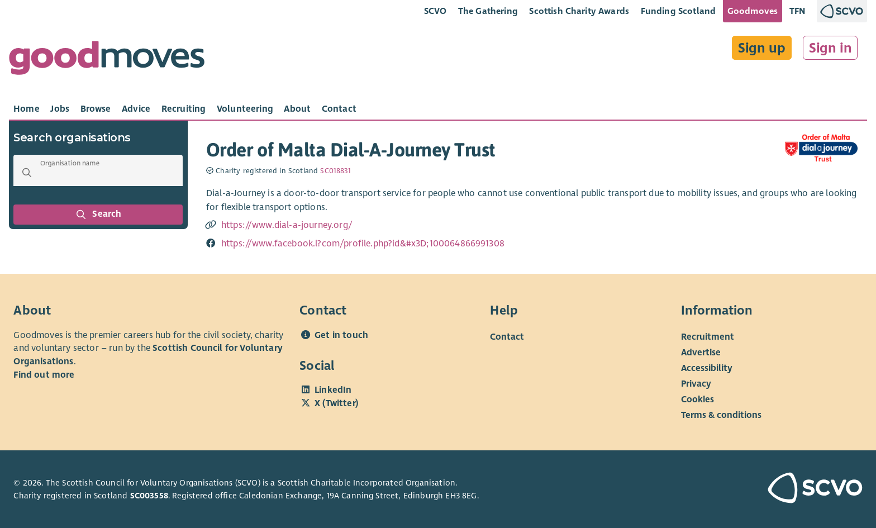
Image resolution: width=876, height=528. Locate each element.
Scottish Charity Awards (579, 11)
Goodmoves (752, 11)
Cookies (697, 399)
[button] (26, 172)
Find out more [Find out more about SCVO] (43, 374)
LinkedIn (333, 390)
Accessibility (706, 367)
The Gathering (488, 11)
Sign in (830, 48)
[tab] (26, 109)
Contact (507, 336)
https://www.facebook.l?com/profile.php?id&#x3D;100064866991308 (362, 243)
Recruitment (707, 336)
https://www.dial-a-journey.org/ (287, 225)
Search (98, 214)
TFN (797, 11)
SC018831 (335, 171)
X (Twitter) (336, 403)
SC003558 (149, 496)
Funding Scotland (678, 11)
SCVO (435, 11)
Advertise (701, 352)
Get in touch (341, 335)
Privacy (696, 383)
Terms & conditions (721, 414)
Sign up (761, 48)
